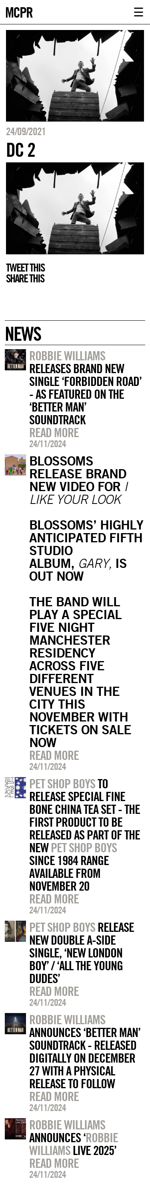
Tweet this (25, 267)
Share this (25, 278)
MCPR (18, 11)
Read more (54, 432)
